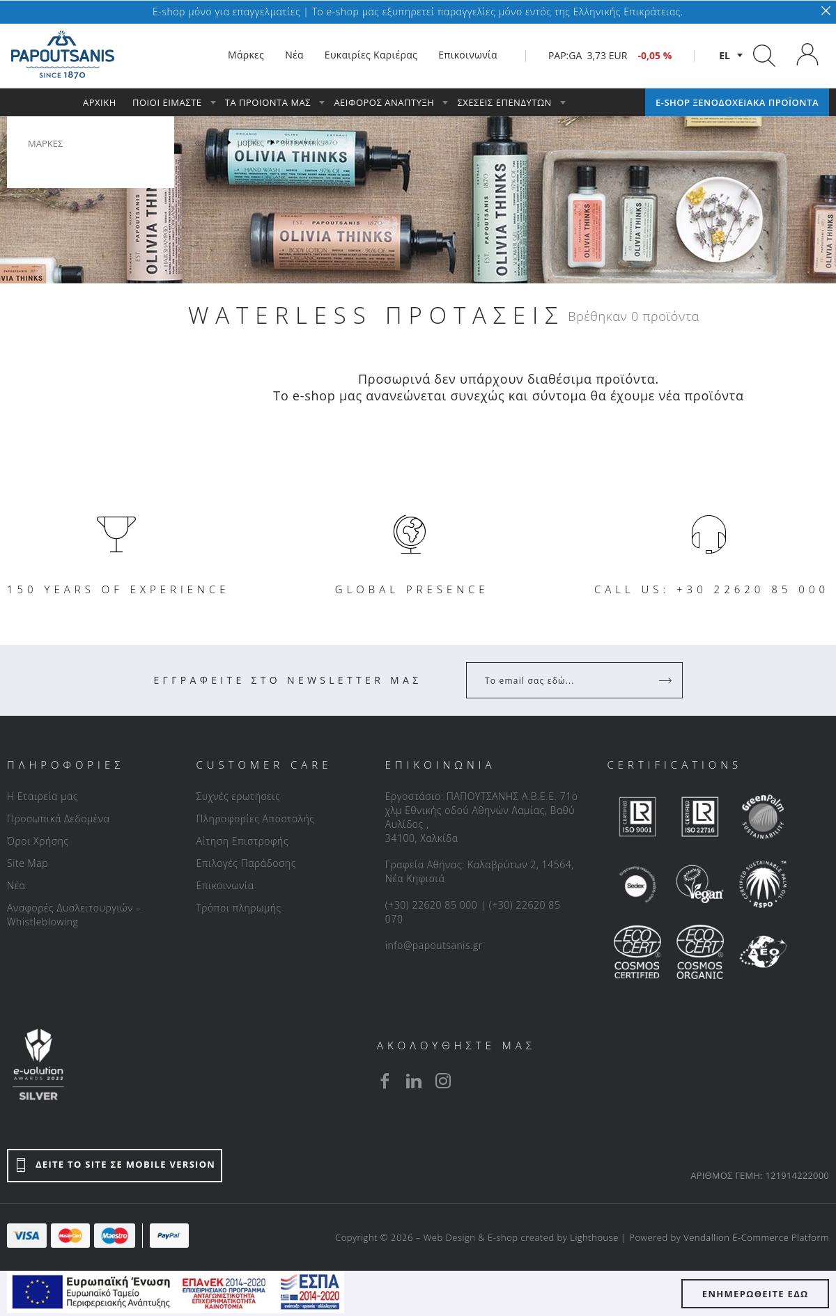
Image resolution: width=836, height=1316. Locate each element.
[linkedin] (413, 1080)
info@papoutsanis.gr (434, 945)
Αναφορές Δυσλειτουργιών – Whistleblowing (74, 914)
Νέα (16, 885)
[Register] (666, 680)
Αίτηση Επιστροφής (242, 840)
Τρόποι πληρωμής (238, 907)
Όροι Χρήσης (38, 840)
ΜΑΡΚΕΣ (45, 143)
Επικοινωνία (225, 885)
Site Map (27, 863)
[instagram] (443, 1080)
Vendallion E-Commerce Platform (756, 1237)
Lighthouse (594, 1237)
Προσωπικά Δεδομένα (58, 818)
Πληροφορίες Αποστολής (255, 818)
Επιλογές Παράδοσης (246, 863)
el (724, 55)
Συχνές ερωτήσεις (238, 796)
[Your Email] (564, 680)
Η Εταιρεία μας (42, 796)
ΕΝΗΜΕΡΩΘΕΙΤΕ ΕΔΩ (755, 1293)
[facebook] (384, 1080)
